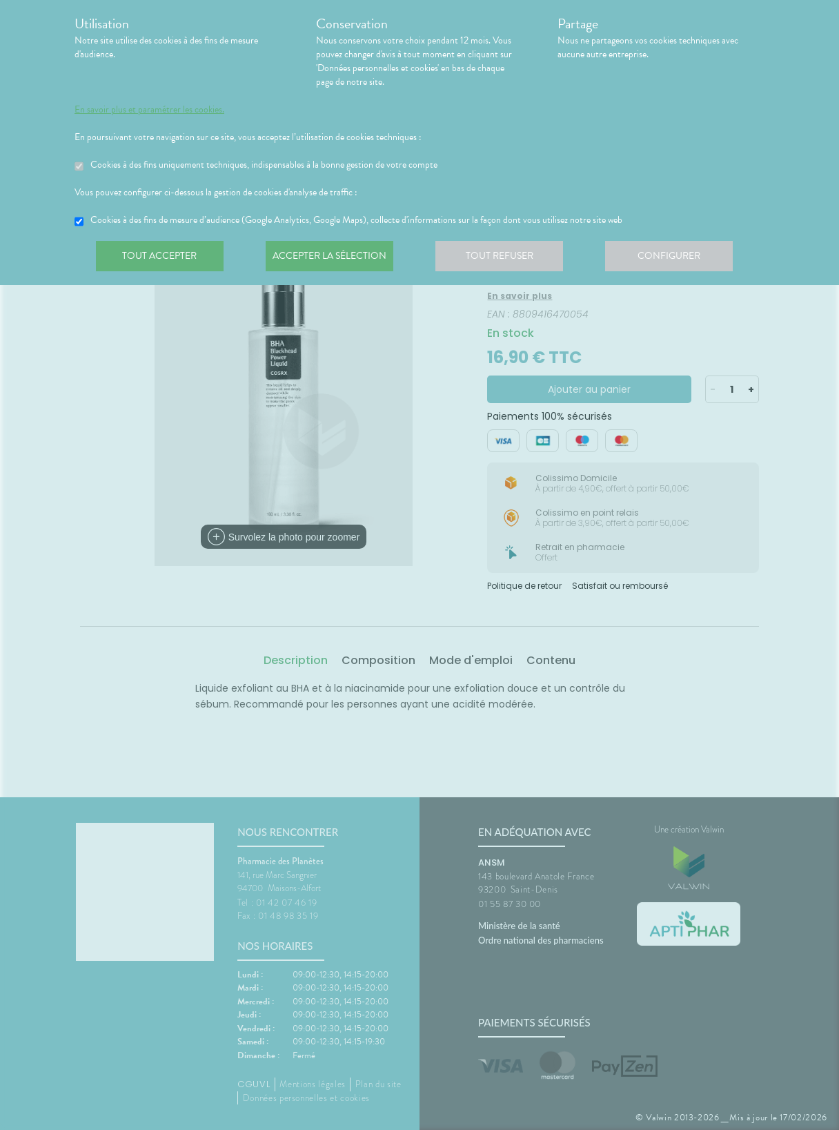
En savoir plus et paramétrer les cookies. (149, 110)
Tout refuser (506, 258)
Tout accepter (161, 258)
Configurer (678, 258)
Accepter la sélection (333, 258)
